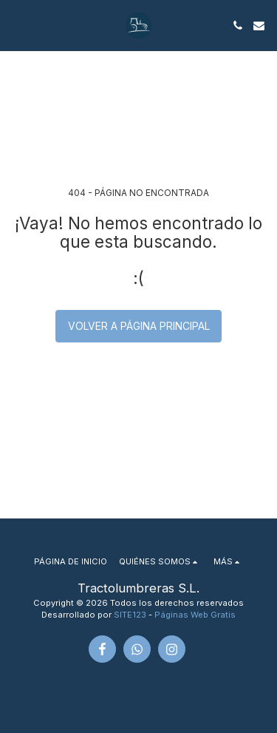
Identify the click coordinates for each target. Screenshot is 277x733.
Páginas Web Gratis (195, 614)
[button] (16, 25)
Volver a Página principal (139, 326)
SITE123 (130, 614)
